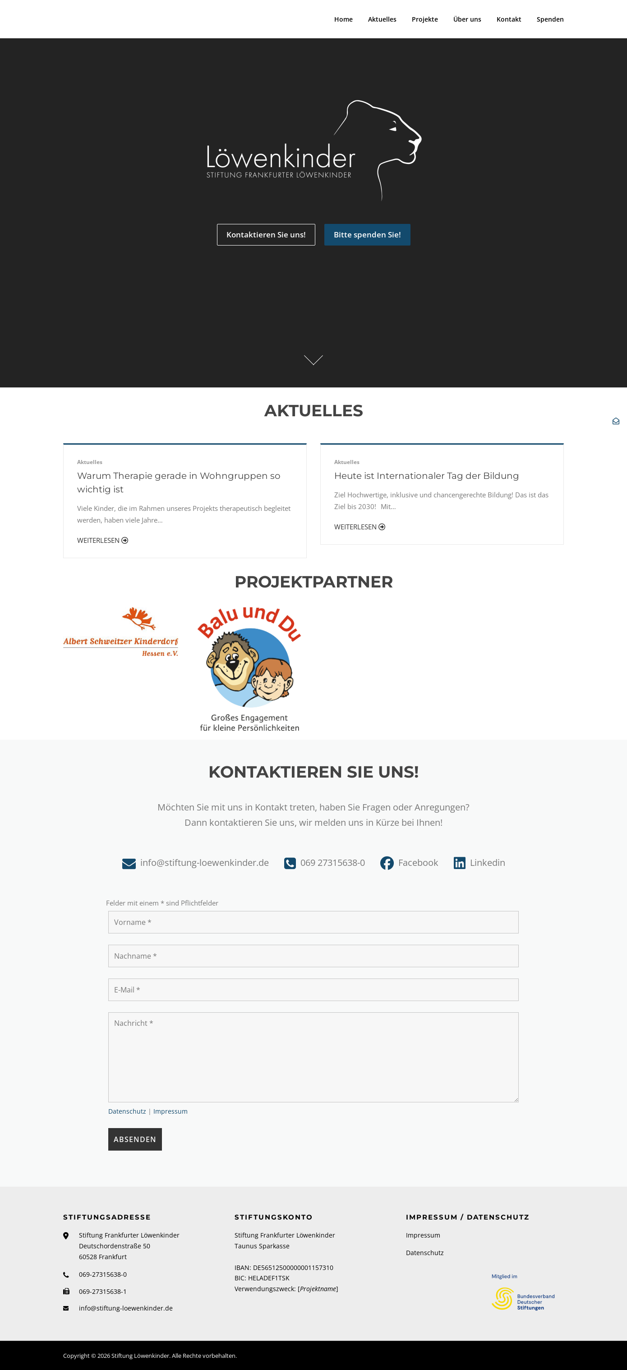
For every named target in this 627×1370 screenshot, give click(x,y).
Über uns (467, 19)
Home (343, 19)
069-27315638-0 (103, 1274)
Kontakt (509, 19)
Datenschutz (127, 1111)
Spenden (550, 19)
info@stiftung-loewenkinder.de (126, 1308)
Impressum (170, 1111)
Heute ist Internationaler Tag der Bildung (428, 475)
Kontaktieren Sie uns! (266, 234)
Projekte (425, 19)
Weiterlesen (102, 540)
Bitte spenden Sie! (367, 234)
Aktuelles (382, 19)
